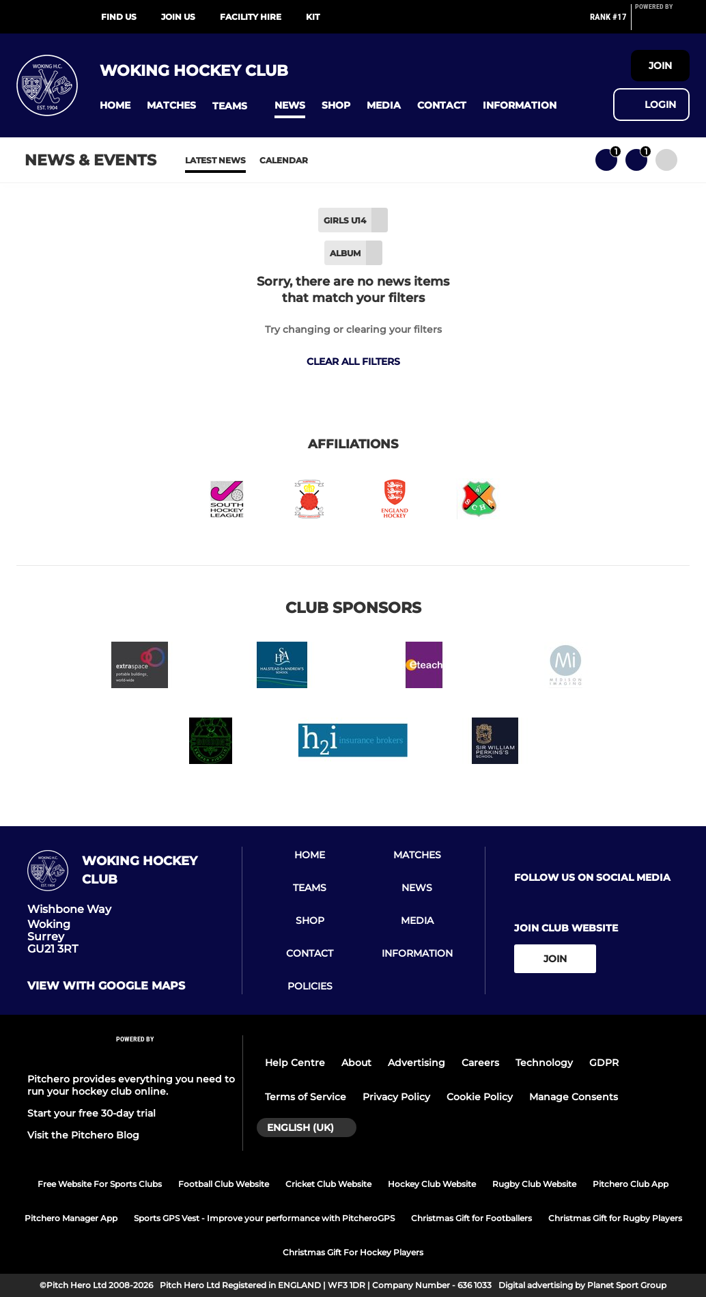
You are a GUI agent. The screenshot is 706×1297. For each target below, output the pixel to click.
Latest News (215, 160)
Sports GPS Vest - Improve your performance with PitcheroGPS (264, 1218)
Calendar (283, 160)
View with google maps (106, 986)
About (356, 1062)
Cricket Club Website (328, 1184)
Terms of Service (305, 1097)
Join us (178, 17)
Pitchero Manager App (71, 1218)
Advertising (416, 1062)
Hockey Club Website (432, 1184)
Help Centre (295, 1062)
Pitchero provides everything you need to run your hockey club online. (131, 1085)
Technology (544, 1062)
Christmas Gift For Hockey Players (353, 1252)
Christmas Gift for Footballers (471, 1218)
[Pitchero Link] (662, 22)
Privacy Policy (396, 1097)
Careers (480, 1062)
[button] (115, 105)
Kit (313, 17)
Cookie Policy (480, 1097)
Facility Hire (250, 17)
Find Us (119, 17)
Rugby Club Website (534, 1184)
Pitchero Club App (630, 1184)
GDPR (604, 1062)
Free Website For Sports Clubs (100, 1184)
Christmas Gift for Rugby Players (615, 1218)
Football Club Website (223, 1184)
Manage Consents (573, 1097)
